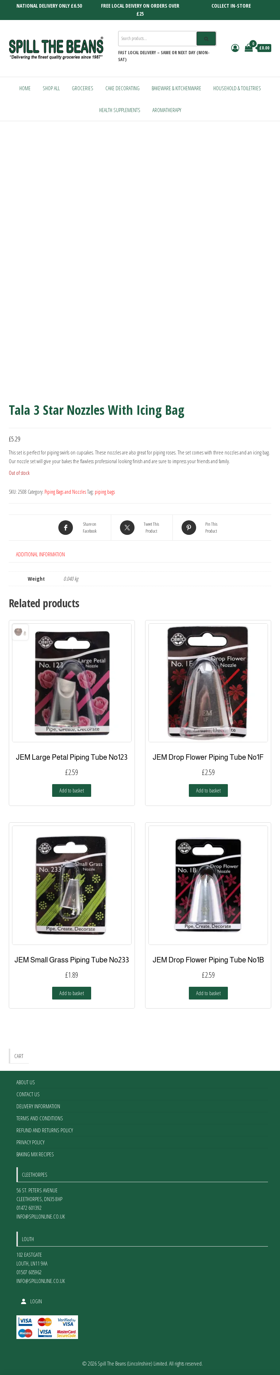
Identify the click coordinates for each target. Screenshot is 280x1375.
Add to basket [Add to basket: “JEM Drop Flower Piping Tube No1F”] (208, 790)
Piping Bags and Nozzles (65, 491)
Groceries (82, 88)
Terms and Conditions (39, 1118)
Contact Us (28, 1094)
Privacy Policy (30, 1142)
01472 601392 (29, 1207)
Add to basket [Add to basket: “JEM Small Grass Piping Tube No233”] (71, 993)
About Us (25, 1082)
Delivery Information (38, 1106)
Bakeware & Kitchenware (176, 88)
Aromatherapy (166, 110)
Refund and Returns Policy (44, 1130)
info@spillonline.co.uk (40, 1216)
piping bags (105, 491)
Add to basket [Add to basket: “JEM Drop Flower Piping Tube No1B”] (208, 993)
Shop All (51, 88)
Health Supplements (119, 110)
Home (25, 88)
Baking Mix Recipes (35, 1154)
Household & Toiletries (237, 88)
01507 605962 (29, 1272)
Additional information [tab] (40, 554)
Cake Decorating (122, 88)
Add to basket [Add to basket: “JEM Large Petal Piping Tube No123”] (71, 790)
